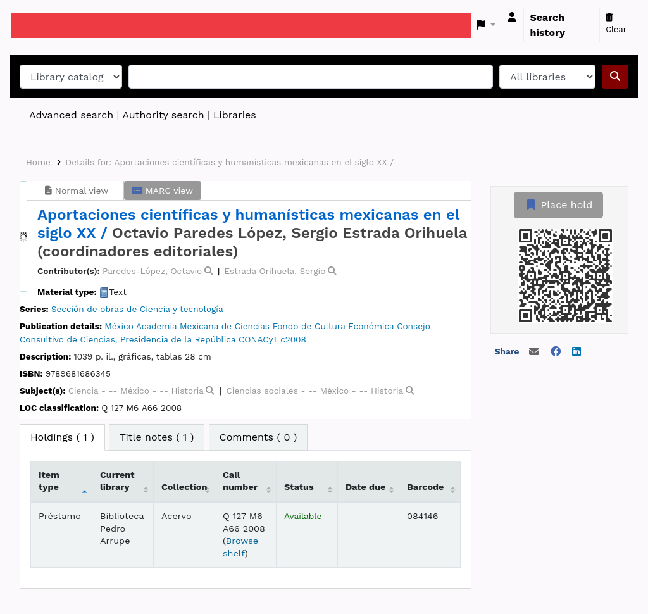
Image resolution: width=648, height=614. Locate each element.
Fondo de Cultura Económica (333, 326)
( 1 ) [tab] (62, 437)
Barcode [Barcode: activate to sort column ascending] (425, 487)
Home (38, 162)
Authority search (163, 115)
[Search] (615, 77)
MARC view (162, 190)
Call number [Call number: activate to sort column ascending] (240, 481)
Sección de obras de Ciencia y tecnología (137, 309)
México (119, 326)
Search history (547, 25)
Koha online (42, 25)
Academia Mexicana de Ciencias (203, 326)
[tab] (156, 437)
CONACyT (258, 339)
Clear (616, 24)
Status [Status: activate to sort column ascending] (299, 487)
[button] (486, 25)
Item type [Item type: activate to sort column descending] (49, 481)
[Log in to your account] (512, 17)
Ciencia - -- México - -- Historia (136, 390)
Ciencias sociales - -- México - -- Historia (314, 390)
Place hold (558, 205)
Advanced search (71, 115)
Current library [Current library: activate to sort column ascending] (117, 481)
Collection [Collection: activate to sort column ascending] (184, 487)
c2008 (293, 339)
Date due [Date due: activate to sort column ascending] (365, 487)
